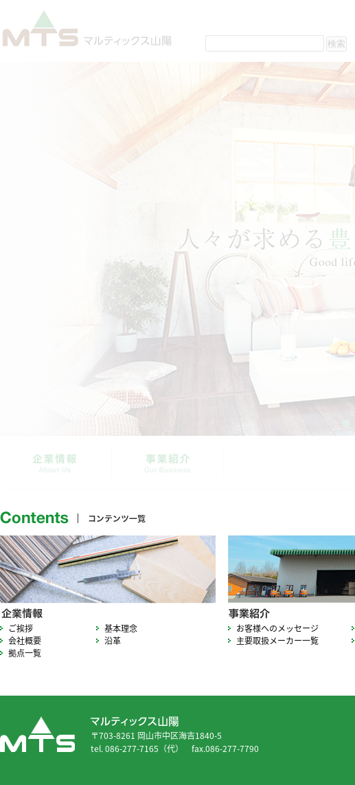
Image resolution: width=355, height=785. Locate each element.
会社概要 (24, 640)
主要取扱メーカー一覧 (277, 640)
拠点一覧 (24, 653)
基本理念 (120, 628)
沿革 (112, 640)
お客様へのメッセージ (277, 628)
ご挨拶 (20, 628)
